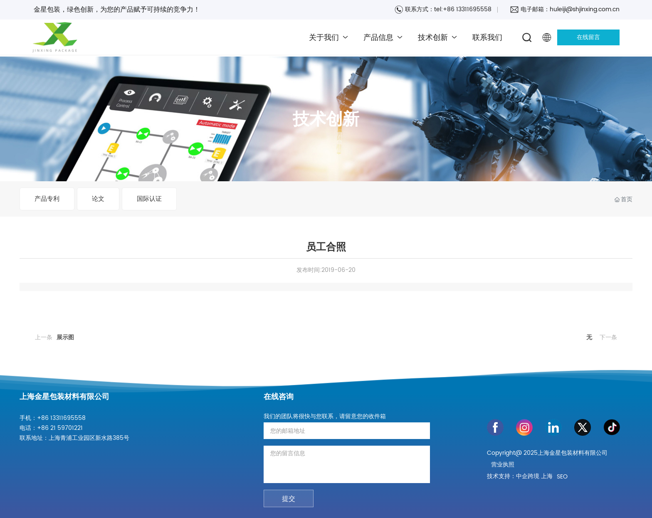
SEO (562, 476)
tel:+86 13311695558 (462, 9)
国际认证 (149, 199)
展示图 (65, 337)
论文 (98, 199)
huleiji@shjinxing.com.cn (585, 9)
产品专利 (47, 199)
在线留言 (588, 37)
